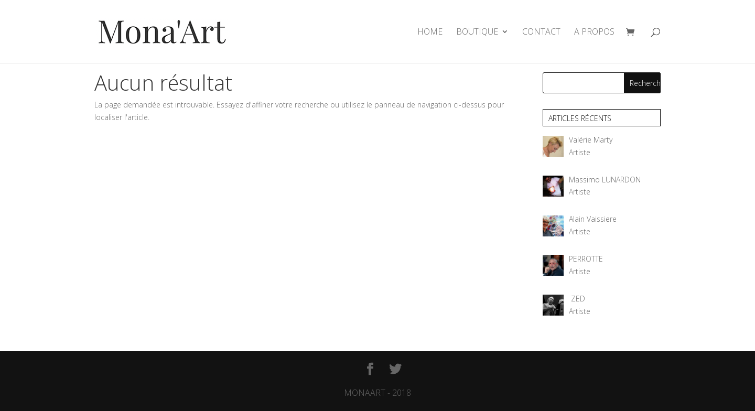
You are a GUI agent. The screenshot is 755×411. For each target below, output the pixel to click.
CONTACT (541, 32)
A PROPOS (594, 32)
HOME (430, 32)
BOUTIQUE (477, 32)
